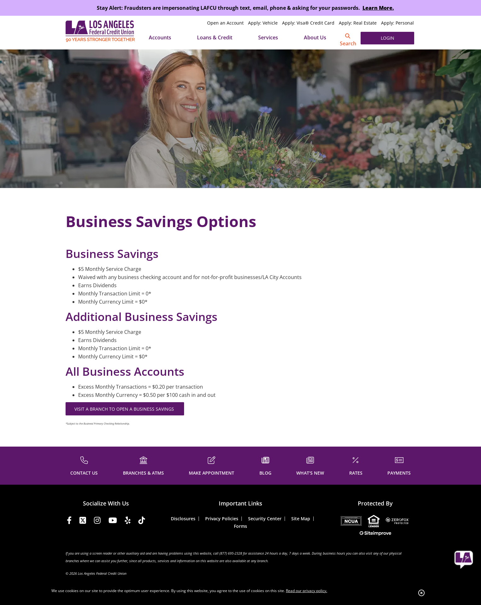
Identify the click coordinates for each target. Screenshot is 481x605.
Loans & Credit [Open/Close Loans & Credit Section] (214, 37)
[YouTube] (112, 521)
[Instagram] (97, 521)
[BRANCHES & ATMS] (143, 465)
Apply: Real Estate (358, 23)
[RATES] (355, 465)
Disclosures (183, 519)
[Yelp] (127, 521)
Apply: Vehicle (263, 23)
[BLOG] (265, 465)
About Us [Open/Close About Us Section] (315, 37)
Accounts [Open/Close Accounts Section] (160, 37)
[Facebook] (69, 521)
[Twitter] (82, 521)
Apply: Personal (397, 23)
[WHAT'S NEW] (310, 465)
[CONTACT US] (84, 465)
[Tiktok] (141, 521)
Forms (240, 526)
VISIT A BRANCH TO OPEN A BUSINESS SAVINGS (124, 409)
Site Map (300, 519)
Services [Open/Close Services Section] (268, 37)
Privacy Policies (221, 519)
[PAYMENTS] (399, 465)
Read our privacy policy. (306, 590)
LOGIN (387, 38)
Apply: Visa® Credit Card (308, 23)
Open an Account (225, 23)
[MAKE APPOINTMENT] (211, 465)
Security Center (264, 519)
